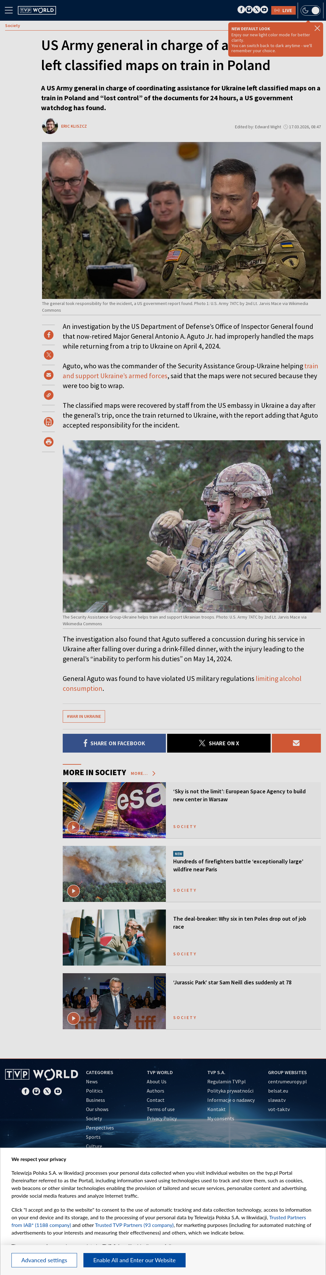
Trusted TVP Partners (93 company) (134, 1225)
